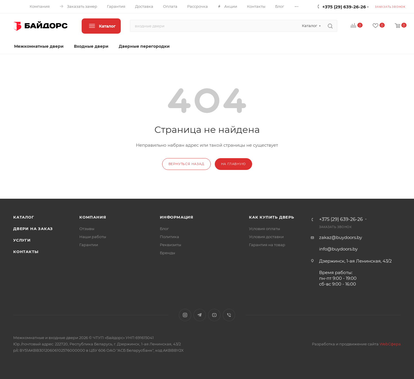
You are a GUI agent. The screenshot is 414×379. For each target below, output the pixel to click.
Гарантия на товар (267, 244)
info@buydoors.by (338, 249)
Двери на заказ (33, 228)
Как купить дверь (271, 217)
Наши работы (92, 236)
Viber (229, 315)
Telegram (199, 315)
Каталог (23, 217)
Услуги (22, 240)
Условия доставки (266, 236)
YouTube (214, 315)
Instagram (185, 315)
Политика (169, 236)
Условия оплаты (264, 228)
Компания (92, 217)
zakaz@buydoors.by (340, 237)
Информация (176, 217)
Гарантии (88, 244)
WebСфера (390, 344)
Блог (164, 228)
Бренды (167, 252)
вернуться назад (186, 164)
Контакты (25, 251)
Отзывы (86, 228)
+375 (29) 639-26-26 (344, 6)
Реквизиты (170, 244)
